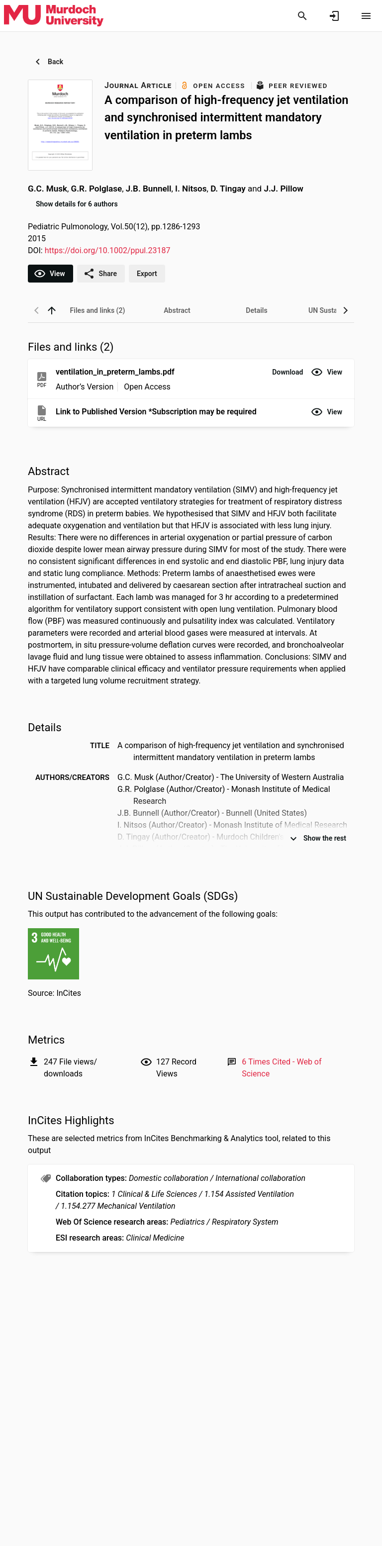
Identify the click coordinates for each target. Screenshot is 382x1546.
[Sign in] (334, 16)
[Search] (302, 16)
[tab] (97, 310)
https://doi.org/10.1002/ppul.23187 (108, 250)
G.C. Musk (47, 188)
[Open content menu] (366, 16)
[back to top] (52, 310)
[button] (287, 372)
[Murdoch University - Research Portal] (53, 15)
